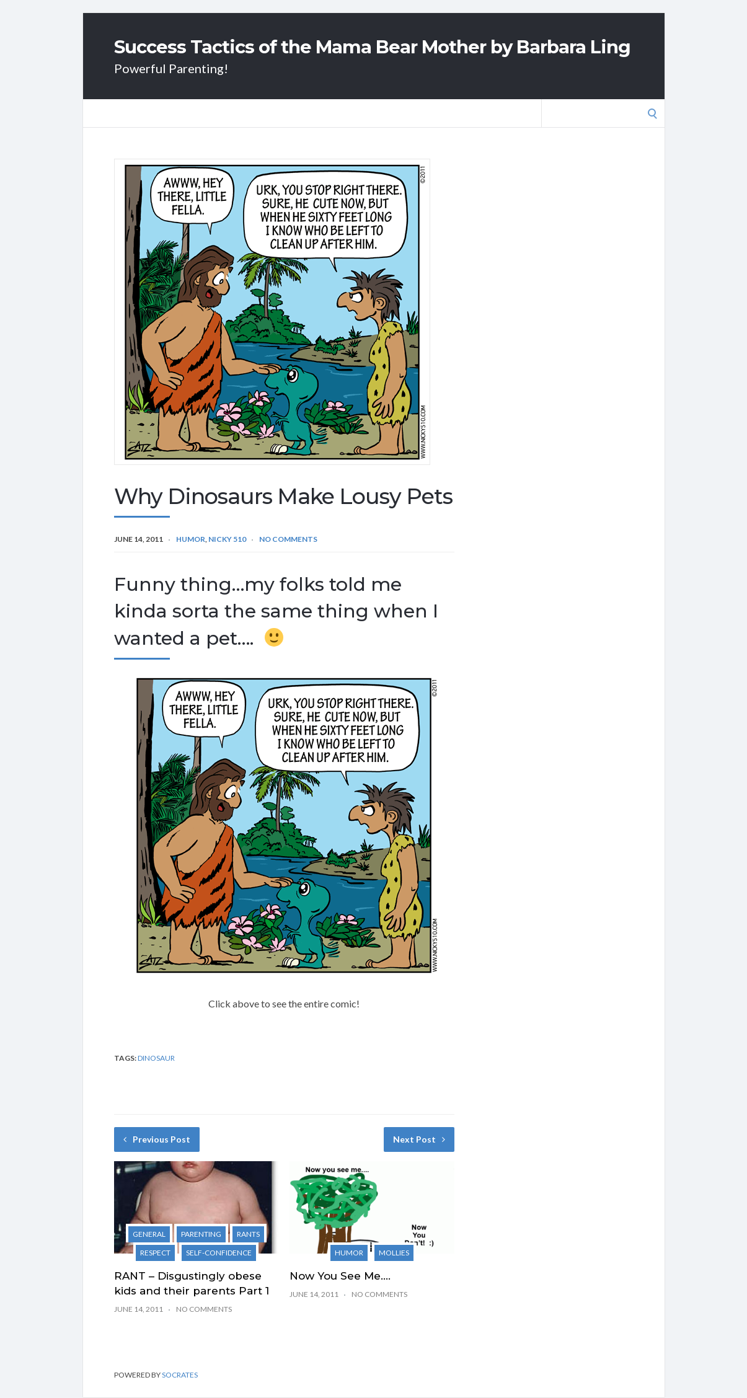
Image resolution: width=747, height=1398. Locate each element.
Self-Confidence (219, 1252)
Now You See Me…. (340, 1276)
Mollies (394, 1252)
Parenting (201, 1234)
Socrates (180, 1374)
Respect (155, 1252)
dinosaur (156, 1058)
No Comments (288, 539)
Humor (190, 539)
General (149, 1234)
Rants (248, 1234)
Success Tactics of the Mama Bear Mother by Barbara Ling (372, 47)
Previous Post (156, 1139)
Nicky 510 (227, 539)
